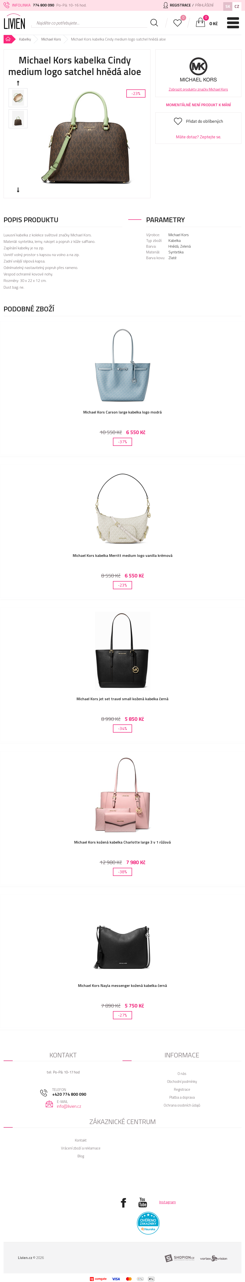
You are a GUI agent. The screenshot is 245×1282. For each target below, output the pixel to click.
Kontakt (81, 1130)
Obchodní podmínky (182, 1072)
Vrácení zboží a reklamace (80, 1138)
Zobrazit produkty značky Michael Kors (198, 89)
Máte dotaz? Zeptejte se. (198, 137)
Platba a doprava (182, 1087)
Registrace (182, 1080)
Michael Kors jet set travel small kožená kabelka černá (122, 695)
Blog (81, 1146)
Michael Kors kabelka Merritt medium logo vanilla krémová (123, 553)
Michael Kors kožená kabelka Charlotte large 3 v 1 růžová (122, 836)
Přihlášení (203, 5)
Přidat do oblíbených (204, 121)
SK (227, 6)
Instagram (167, 1192)
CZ (236, 6)
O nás (182, 1064)
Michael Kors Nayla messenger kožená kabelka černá (122, 978)
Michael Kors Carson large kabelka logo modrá (122, 412)
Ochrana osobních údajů (182, 1095)
